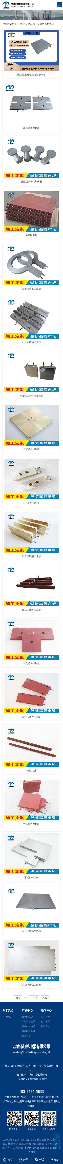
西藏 (39, 1148)
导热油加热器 (28, 1021)
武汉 (23, 1139)
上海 (28, 1139)
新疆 (33, 1152)
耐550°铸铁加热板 (31, 610)
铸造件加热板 (47, 24)
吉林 (15, 1144)
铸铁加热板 (31, 770)
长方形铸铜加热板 (31, 556)
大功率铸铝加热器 (31, 984)
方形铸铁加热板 (31, 824)
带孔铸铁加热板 (31, 663)
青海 (55, 1148)
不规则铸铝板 (31, 877)
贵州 (29, 1148)
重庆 (18, 1148)
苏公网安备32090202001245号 (33, 1079)
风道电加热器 (28, 1031)
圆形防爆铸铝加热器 (31, 181)
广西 (13, 1148)
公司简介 (7, 1017)
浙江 (38, 1139)
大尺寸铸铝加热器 (31, 931)
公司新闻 (45, 1017)
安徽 (28, 1144)
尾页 (45, 997)
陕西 (44, 1148)
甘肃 (50, 1148)
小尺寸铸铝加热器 (31, 342)
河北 (49, 1139)
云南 (34, 1148)
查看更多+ (27, 1036)
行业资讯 (45, 1021)
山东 (44, 1144)
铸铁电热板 (31, 235)
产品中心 (32, 24)
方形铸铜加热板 (31, 449)
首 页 (23, 24)
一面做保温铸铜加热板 (31, 395)
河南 (49, 1144)
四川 (23, 1148)
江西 (39, 1144)
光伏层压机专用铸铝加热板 (31, 74)
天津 (44, 1139)
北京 (33, 1139)
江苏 (17, 1139)
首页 (18, 997)
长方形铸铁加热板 (31, 717)
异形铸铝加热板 (31, 128)
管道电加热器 (28, 1026)
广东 (7, 1148)
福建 (34, 1144)
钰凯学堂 (45, 1026)
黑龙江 (22, 1144)
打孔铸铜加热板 (31, 503)
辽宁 (10, 1144)
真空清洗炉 (27, 1017)
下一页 (34, 997)
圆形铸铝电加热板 (31, 289)
